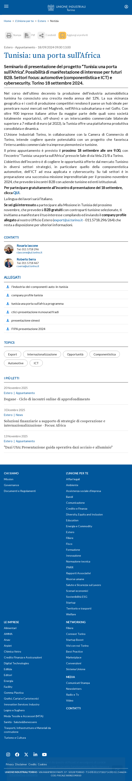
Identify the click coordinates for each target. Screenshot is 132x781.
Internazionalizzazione (42, 354)
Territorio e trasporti (78, 608)
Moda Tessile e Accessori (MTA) (23, 716)
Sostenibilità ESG (76, 596)
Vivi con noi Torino (77, 645)
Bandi (69, 496)
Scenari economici (77, 590)
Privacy (10, 764)
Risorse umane (75, 579)
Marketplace (73, 657)
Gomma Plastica (14, 692)
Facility (8, 686)
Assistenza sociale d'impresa (83, 491)
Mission (8, 479)
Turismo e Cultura (15, 737)
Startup (71, 602)
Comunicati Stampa (78, 682)
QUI (16, 193)
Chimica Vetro (12, 651)
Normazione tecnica (78, 561)
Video (69, 700)
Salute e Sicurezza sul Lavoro (83, 585)
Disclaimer (21, 764)
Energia (8, 680)
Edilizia (8, 669)
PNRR (69, 567)
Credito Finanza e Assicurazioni (23, 657)
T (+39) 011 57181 (95, 772)
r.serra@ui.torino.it (28, 266)
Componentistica (105, 354)
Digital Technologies (16, 663)
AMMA (8, 633)
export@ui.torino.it (68, 220)
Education (72, 520)
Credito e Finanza (76, 508)
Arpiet (8, 645)
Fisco (69, 543)
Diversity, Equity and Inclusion (84, 514)
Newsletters (74, 688)
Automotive (16, 363)
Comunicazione (75, 502)
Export (12, 354)
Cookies (42, 764)
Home (7, 21)
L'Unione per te (24, 21)
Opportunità (75, 354)
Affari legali (73, 479)
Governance (11, 485)
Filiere (69, 538)
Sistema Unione (75, 669)
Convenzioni (73, 663)
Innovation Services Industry (21, 704)
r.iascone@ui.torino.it (29, 252)
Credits (32, 764)
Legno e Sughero (14, 710)
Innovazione (73, 555)
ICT (36, 363)
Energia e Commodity (79, 526)
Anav (7, 639)
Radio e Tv (72, 694)
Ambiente (72, 485)
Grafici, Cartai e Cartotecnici (21, 698)
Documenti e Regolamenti (20, 491)
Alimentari (10, 628)
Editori (8, 675)
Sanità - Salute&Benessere (20, 722)
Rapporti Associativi (78, 573)
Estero (42, 21)
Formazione (73, 549)
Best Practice (74, 651)
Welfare (71, 614)
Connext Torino (76, 633)
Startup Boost (75, 639)
